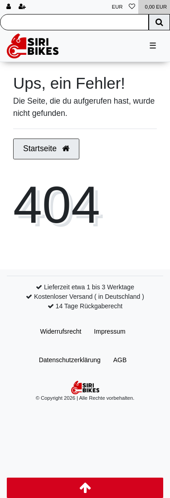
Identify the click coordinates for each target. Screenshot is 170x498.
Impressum (109, 331)
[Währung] (117, 7)
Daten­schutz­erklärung (70, 360)
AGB (120, 360)
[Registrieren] (22, 7)
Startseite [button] (46, 148)
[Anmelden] (8, 7)
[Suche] (159, 22)
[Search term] (74, 22)
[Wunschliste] (132, 7)
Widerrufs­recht (60, 331)
